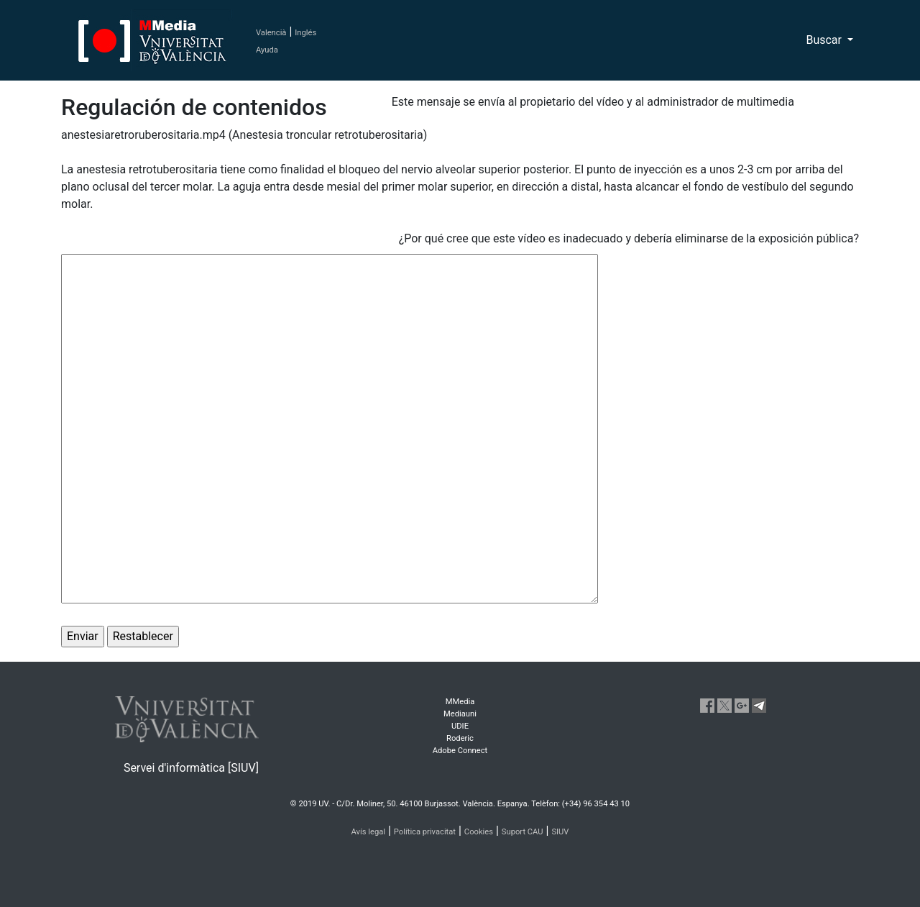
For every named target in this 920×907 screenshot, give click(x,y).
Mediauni (460, 714)
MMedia (460, 701)
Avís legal (368, 832)
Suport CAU (522, 832)
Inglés (305, 32)
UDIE (460, 726)
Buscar (825, 40)
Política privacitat (425, 832)
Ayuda (267, 50)
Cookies (478, 832)
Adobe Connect (460, 750)
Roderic (460, 738)
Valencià (271, 32)
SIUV (560, 832)
